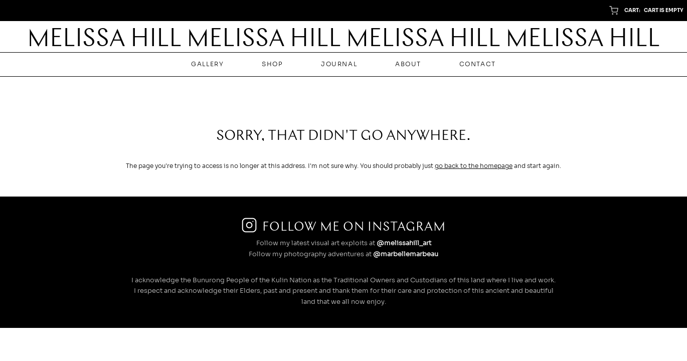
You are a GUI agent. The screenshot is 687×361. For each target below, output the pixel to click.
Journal (339, 64)
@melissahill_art (404, 243)
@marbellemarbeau (405, 254)
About (408, 64)
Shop (272, 64)
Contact (477, 64)
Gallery (207, 64)
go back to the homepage (473, 165)
